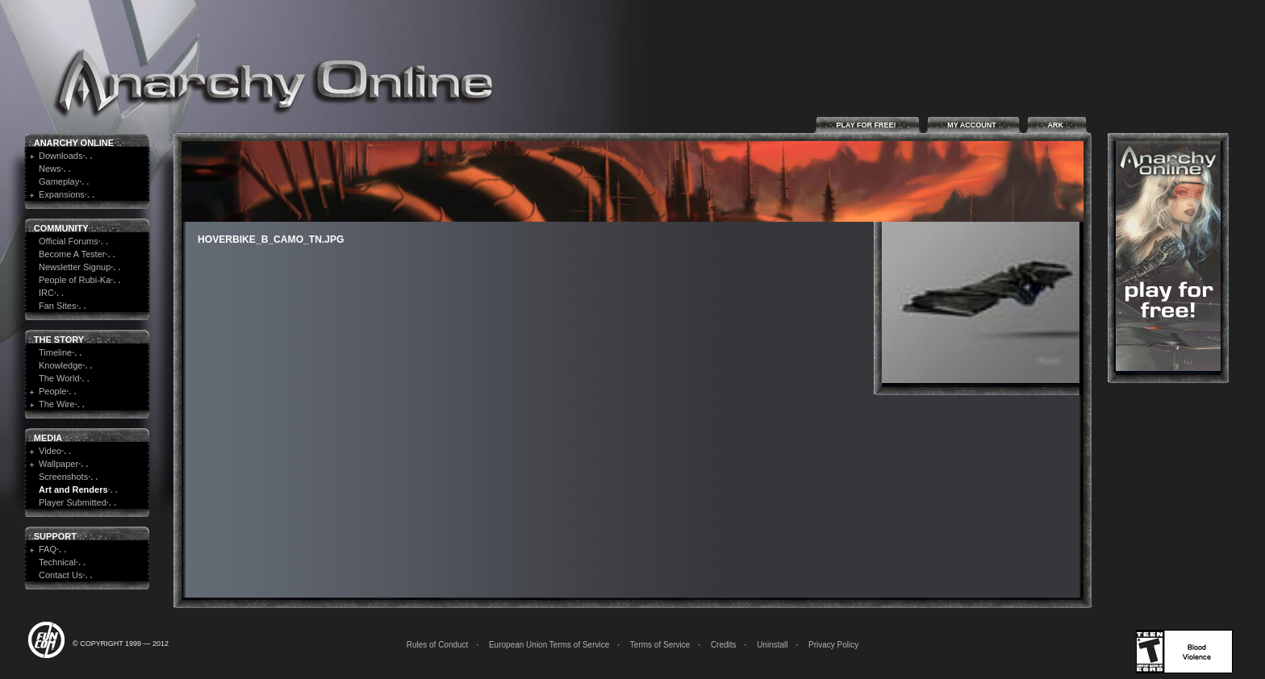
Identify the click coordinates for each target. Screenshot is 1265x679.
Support (55, 536)
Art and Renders (73, 489)
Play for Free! (867, 124)
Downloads (60, 155)
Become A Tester (72, 254)
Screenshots (63, 476)
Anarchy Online (74, 143)
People (52, 391)
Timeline (55, 352)
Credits (724, 644)
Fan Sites (57, 305)
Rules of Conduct (438, 644)
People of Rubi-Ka (75, 280)
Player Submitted (72, 502)
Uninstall (772, 644)
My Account (973, 124)
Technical (57, 562)
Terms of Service (660, 644)
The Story (59, 339)
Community (61, 228)
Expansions (62, 194)
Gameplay (59, 181)
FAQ (47, 549)
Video (50, 451)
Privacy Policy (833, 644)
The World (59, 378)
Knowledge (60, 365)
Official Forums (68, 241)
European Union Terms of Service (549, 644)
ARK (1057, 124)
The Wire (57, 404)
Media (48, 438)
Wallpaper (58, 464)
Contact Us (60, 575)
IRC (46, 293)
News (50, 168)
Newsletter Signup (75, 267)
